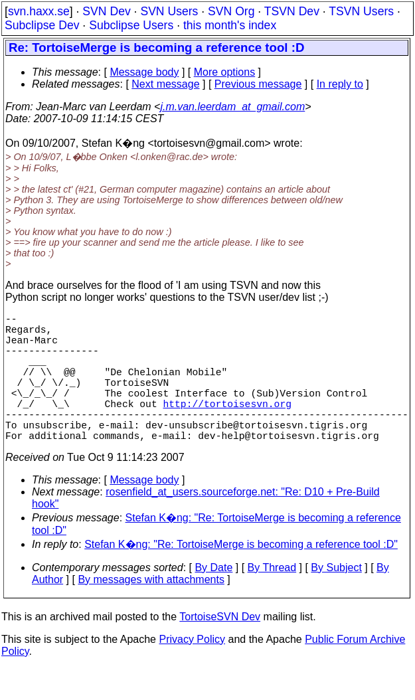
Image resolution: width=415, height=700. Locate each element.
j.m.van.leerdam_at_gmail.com (232, 106)
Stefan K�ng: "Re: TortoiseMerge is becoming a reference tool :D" (241, 576)
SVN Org (231, 11)
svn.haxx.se (39, 11)
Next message (165, 84)
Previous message (258, 84)
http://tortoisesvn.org (227, 427)
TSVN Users (361, 11)
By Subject (336, 599)
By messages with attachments (151, 611)
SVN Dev (106, 11)
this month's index (229, 25)
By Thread (272, 599)
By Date (213, 599)
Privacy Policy (192, 671)
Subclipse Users (131, 25)
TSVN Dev (291, 11)
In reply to (340, 84)
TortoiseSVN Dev (219, 648)
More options (225, 72)
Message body (144, 72)
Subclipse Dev (42, 25)
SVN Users (169, 11)
